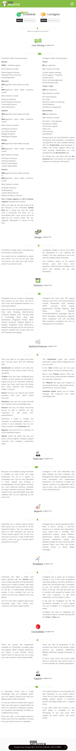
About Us (44, 744)
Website (19, 20)
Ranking (53, 744)
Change (30, 20)
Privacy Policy (24, 744)
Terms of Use (35, 744)
